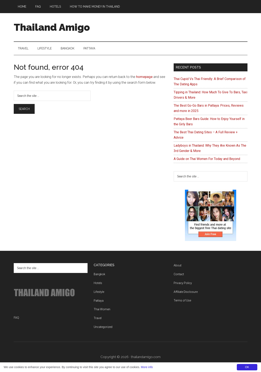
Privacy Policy (183, 283)
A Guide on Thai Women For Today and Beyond (207, 159)
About (177, 265)
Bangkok (99, 274)
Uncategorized (103, 327)
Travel (97, 318)
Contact (179, 274)
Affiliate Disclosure (186, 291)
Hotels (98, 283)
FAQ (16, 317)
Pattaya (99, 300)
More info (147, 367)
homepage (144, 77)
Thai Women (102, 309)
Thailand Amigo (52, 27)
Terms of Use (182, 300)
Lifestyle (99, 291)
